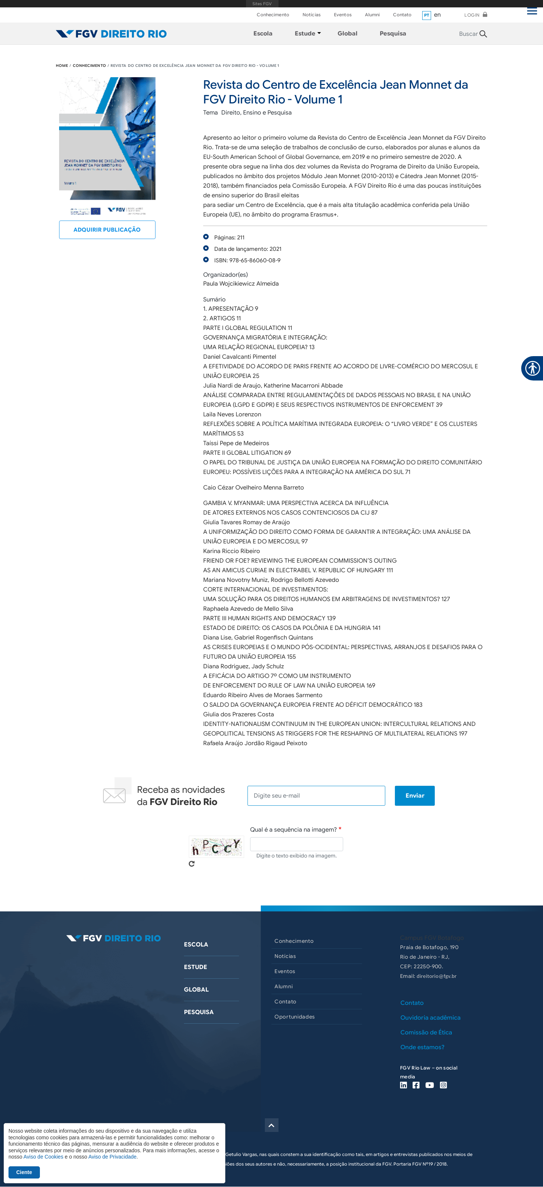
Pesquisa (199, 1012)
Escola (196, 944)
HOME (62, 65)
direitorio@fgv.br (437, 976)
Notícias (312, 14)
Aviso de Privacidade (112, 1157)
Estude (195, 967)
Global (196, 989)
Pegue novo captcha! (192, 864)
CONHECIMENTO (89, 65)
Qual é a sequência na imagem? (293, 829)
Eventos (343, 14)
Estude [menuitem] (305, 33)
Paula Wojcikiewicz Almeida (241, 283)
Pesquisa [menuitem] (393, 33)
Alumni (372, 14)
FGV (262, 3)
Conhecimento (273, 14)
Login (472, 15)
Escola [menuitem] (263, 33)
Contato (402, 14)
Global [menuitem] (348, 33)
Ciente (24, 1172)
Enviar (415, 795)
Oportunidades (294, 1016)
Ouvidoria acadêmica (430, 1017)
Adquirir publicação (107, 229)
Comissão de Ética (426, 1032)
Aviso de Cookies (43, 1157)
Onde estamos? (422, 1047)
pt (427, 15)
